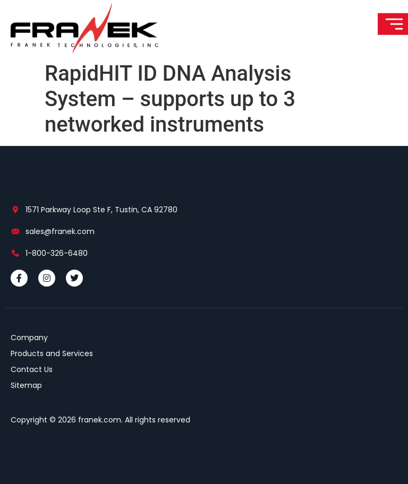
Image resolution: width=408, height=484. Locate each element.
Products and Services (52, 353)
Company (29, 337)
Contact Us (32, 369)
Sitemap (26, 385)
